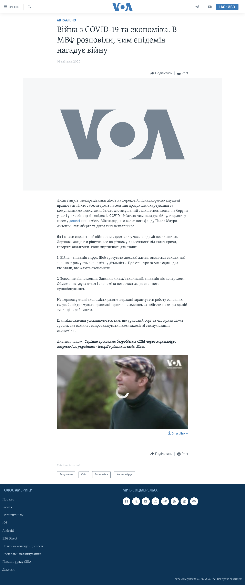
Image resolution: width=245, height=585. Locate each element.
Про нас (8, 499)
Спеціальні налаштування (21, 554)
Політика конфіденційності (22, 546)
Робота (7, 507)
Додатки (8, 569)
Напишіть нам (12, 515)
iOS (5, 523)
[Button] (161, 73)
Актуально (66, 20)
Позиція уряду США (16, 562)
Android (8, 531)
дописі (74, 221)
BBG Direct (9, 538)
